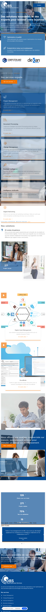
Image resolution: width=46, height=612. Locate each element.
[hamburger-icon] (28, 4)
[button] (2, 534)
